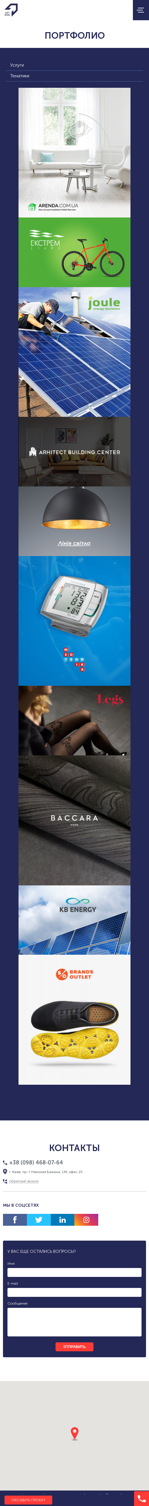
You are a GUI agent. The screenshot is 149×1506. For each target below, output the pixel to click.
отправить (74, 1347)
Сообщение (17, 1303)
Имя (11, 1263)
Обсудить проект (28, 1500)
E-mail (12, 1283)
